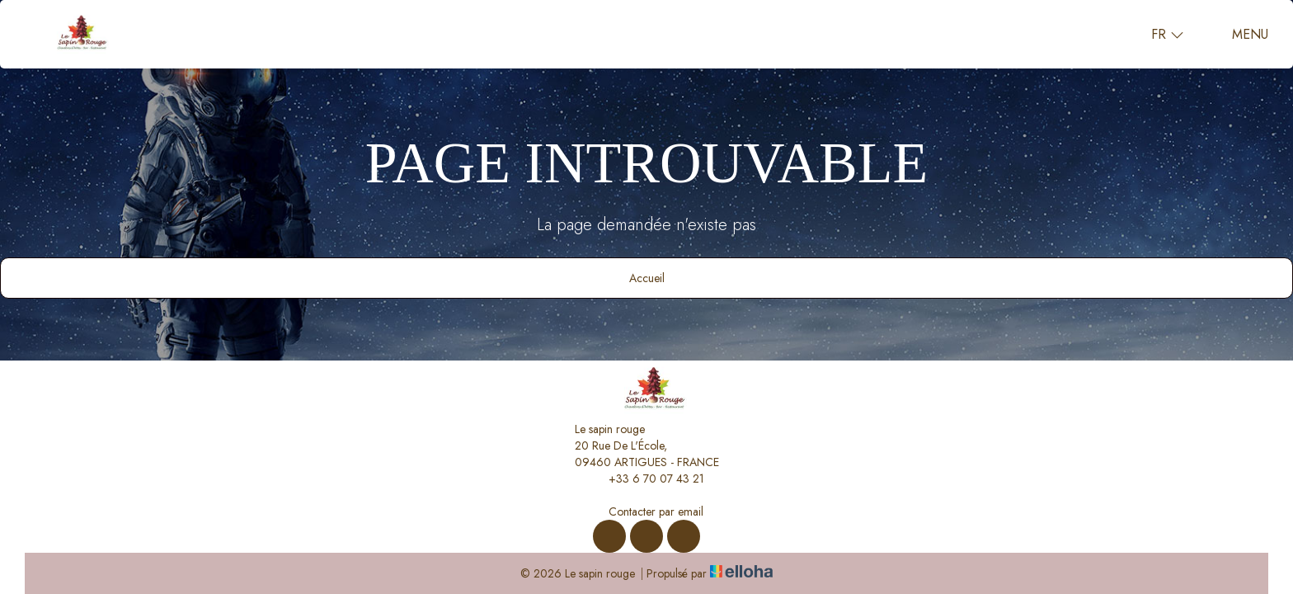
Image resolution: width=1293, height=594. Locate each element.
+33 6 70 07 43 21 (647, 478)
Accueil (647, 278)
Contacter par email (646, 511)
